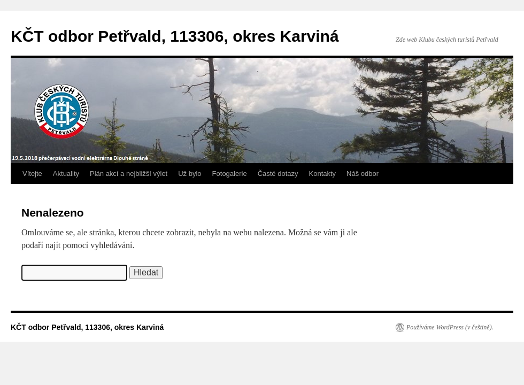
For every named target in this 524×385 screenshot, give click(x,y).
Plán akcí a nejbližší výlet (128, 174)
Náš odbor (362, 174)
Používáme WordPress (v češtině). (450, 327)
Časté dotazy (278, 174)
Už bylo (189, 174)
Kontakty (322, 174)
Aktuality (66, 174)
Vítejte (32, 174)
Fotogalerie (229, 174)
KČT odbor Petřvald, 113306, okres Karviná (175, 36)
